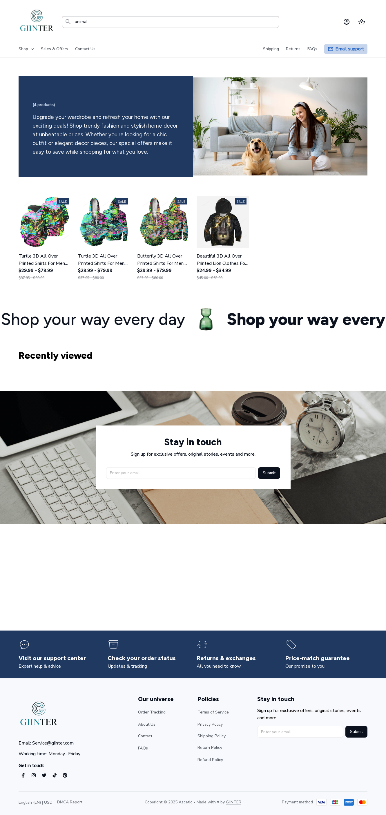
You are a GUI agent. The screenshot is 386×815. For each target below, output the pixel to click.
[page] (349, 49)
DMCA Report (69, 802)
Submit (269, 472)
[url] (233, 802)
